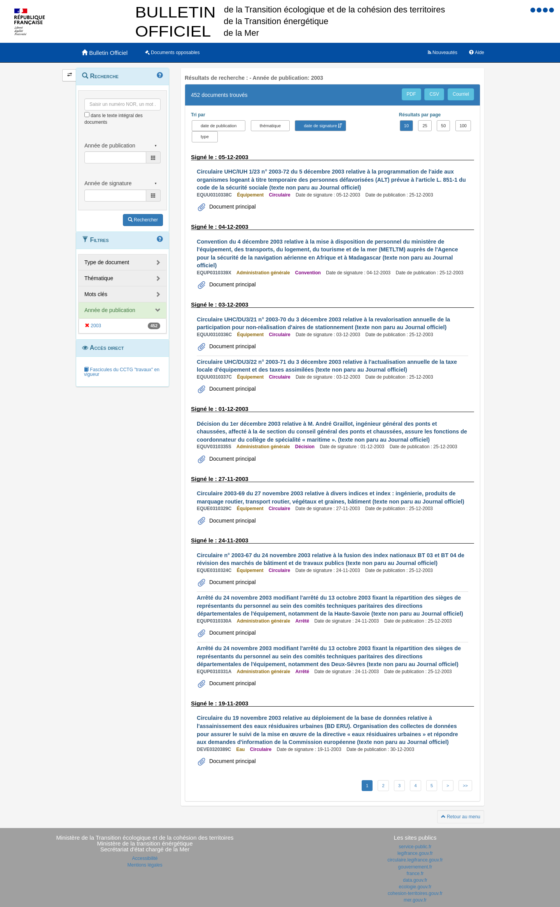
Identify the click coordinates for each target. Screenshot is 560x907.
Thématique (98, 278)
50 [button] (443, 125)
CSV (434, 94)
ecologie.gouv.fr (415, 886)
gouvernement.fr (415, 867)
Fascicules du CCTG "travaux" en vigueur (121, 372)
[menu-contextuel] (86, 114)
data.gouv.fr (415, 880)
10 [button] (406, 125)
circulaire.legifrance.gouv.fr (415, 860)
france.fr (415, 873)
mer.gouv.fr (415, 900)
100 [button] (463, 125)
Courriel (461, 94)
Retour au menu (460, 816)
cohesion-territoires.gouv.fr (415, 893)
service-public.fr (415, 846)
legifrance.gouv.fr (415, 853)
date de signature (320, 125)
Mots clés (95, 294)
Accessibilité (145, 858)
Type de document (106, 262)
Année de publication (109, 310)
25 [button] (424, 125)
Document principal (232, 207)
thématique (270, 125)
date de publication (218, 125)
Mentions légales (144, 865)
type (205, 136)
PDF (411, 94)
